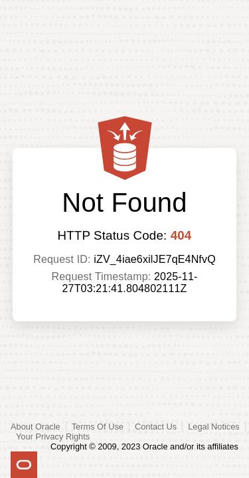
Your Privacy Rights (53, 436)
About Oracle (35, 427)
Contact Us (156, 427)
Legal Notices (214, 427)
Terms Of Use (98, 427)
